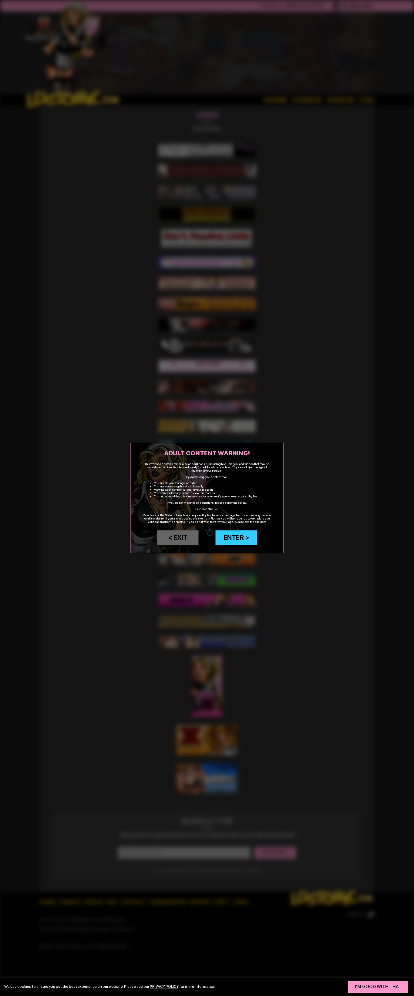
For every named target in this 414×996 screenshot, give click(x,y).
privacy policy (164, 986)
